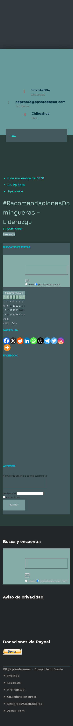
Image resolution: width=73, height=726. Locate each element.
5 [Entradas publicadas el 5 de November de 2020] (16, 301)
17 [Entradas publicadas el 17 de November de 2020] (11, 310)
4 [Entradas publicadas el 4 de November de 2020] (13, 301)
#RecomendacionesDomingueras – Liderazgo (36, 212)
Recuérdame (13, 497)
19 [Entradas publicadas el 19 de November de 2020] (17, 310)
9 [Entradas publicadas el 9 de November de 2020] (7, 305)
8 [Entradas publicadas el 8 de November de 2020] (4, 305)
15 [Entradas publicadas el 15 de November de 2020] (4, 310)
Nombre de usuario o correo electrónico (25, 475)
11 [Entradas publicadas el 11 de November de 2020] (14, 305)
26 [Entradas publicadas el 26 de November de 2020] (17, 314)
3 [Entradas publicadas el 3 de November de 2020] (10, 301)
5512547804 (40, 90)
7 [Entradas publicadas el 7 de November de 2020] (22, 301)
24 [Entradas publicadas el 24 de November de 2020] (11, 314)
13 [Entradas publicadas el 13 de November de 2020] (20, 305)
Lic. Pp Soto (16, 185)
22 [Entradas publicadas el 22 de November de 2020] (4, 314)
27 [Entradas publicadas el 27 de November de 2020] (20, 314)
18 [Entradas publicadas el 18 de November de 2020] (14, 310)
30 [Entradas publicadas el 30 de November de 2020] (7, 319)
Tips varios (15, 191)
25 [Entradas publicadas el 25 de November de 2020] (14, 314)
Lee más (9, 234)
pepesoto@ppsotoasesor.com (40, 102)
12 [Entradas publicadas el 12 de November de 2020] (17, 305)
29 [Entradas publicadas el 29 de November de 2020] (4, 319)
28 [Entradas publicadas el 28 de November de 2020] (23, 314)
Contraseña (9, 493)
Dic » (14, 323)
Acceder (14, 505)
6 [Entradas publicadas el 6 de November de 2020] (19, 301)
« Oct (6, 323)
